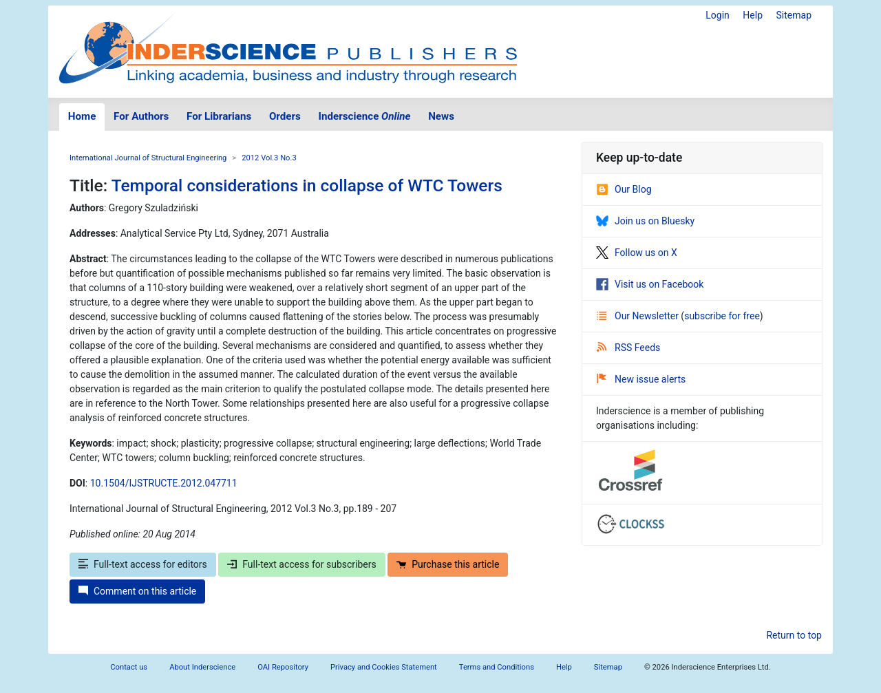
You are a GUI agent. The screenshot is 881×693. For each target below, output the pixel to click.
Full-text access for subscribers (301, 564)
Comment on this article (137, 591)
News (441, 116)
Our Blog (624, 189)
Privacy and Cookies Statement (383, 667)
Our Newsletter (639, 315)
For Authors (141, 116)
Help (753, 15)
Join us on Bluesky (645, 220)
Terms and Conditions (496, 667)
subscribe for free (722, 315)
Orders (285, 116)
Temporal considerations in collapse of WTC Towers (307, 185)
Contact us (128, 667)
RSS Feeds (628, 347)
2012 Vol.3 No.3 (269, 157)
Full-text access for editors (142, 564)
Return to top (794, 635)
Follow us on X (636, 252)
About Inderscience (202, 667)
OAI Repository (282, 667)
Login (717, 15)
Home (82, 116)
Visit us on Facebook (649, 284)
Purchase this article (447, 564)
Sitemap (793, 15)
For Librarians (219, 116)
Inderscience (365, 116)
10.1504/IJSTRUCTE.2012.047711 (163, 483)
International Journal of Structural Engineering (148, 157)
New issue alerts (641, 379)
